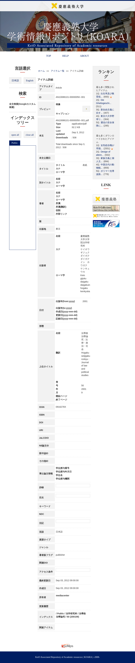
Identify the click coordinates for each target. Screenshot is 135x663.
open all (15, 135)
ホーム (41, 71)
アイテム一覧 (57, 71)
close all (30, 135)
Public (15, 143)
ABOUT (84, 55)
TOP (48, 55)
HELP (65, 55)
